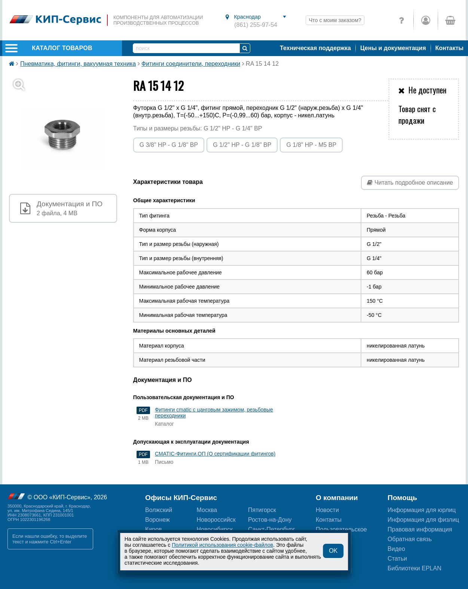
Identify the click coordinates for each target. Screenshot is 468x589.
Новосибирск (215, 529)
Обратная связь (410, 539)
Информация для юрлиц (422, 510)
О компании (337, 498)
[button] (67, 132)
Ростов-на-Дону (270, 519)
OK (333, 551)
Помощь (402, 498)
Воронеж (157, 519)
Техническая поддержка (315, 48)
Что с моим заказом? (335, 20)
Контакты (449, 48)
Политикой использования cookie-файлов (222, 545)
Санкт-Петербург (271, 529)
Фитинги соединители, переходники (190, 64)
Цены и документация (393, 48)
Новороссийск (216, 519)
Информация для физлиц (423, 519)
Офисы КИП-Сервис (181, 498)
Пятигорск (262, 510)
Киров (153, 529)
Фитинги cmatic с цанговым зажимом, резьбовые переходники (214, 413)
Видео (396, 549)
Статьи (397, 558)
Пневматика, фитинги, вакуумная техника (78, 64)
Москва (207, 510)
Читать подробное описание (410, 182)
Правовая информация (420, 529)
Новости (327, 510)
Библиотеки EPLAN (414, 568)
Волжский (158, 510)
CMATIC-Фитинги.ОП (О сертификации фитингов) (215, 454)
